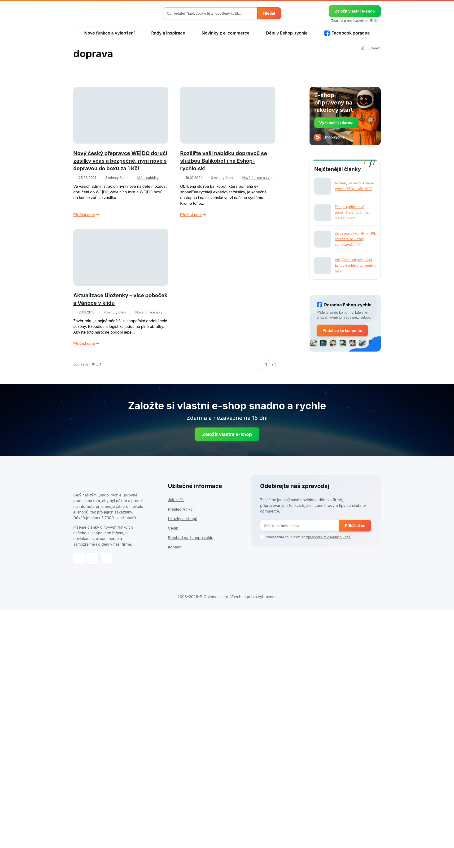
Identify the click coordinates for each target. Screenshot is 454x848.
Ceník (173, 532)
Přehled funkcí (181, 513)
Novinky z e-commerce (225, 37)
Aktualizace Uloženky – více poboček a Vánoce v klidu (120, 301)
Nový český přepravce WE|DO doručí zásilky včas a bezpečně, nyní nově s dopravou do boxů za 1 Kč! (120, 159)
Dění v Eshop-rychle (287, 37)
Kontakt (174, 551)
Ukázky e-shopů (182, 523)
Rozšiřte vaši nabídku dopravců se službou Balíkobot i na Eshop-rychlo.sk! (223, 159)
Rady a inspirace (168, 37)
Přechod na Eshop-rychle (190, 541)
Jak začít (176, 504)
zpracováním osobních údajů (328, 541)
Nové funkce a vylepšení (109, 37)
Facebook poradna (351, 37)
